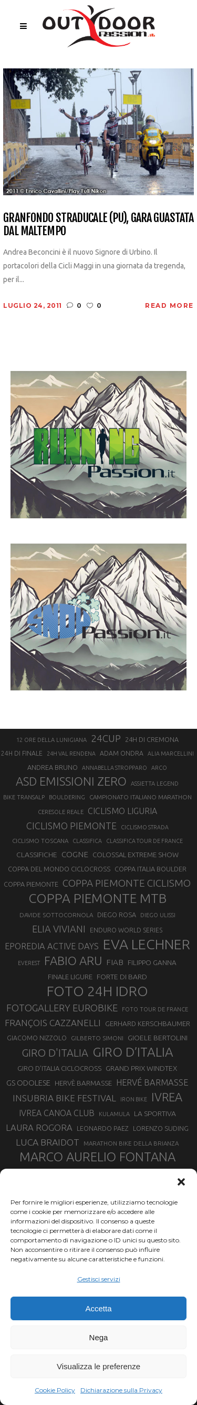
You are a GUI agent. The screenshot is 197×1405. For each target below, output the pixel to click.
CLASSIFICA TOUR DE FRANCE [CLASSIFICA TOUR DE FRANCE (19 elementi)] (144, 841)
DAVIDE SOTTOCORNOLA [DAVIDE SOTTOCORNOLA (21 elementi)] (56, 914)
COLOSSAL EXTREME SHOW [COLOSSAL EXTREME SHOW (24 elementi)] (135, 854)
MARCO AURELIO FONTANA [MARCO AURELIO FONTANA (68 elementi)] (97, 1157)
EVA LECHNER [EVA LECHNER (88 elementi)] (146, 944)
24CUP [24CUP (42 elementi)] (106, 738)
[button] (181, 1182)
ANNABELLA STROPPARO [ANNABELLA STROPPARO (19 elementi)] (114, 768)
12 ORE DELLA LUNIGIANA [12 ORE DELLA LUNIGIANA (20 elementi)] (51, 740)
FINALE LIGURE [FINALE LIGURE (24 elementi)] (70, 976)
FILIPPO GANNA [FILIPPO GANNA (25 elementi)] (152, 963)
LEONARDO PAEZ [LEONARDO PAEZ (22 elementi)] (103, 1128)
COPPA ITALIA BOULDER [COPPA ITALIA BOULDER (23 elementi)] (150, 868)
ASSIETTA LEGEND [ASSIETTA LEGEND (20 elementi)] (155, 783)
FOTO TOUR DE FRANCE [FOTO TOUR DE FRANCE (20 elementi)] (155, 1009)
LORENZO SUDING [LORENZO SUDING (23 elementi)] (161, 1128)
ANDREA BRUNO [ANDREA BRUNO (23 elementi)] (52, 767)
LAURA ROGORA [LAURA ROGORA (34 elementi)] (39, 1127)
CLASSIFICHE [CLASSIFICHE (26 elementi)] (36, 854)
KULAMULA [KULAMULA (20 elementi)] (114, 1114)
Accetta (98, 1308)
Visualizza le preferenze (98, 1366)
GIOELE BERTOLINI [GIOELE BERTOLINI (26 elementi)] (158, 1037)
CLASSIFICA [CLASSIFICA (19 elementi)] (87, 841)
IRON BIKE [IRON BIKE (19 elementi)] (133, 1099)
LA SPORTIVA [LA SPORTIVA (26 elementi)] (155, 1113)
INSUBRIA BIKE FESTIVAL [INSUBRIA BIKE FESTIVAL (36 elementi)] (64, 1098)
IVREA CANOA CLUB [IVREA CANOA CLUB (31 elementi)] (57, 1113)
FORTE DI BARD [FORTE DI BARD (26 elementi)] (122, 976)
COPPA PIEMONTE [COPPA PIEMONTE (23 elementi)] (31, 884)
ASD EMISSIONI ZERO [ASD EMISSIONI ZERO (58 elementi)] (71, 781)
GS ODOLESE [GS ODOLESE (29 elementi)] (28, 1082)
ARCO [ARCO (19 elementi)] (159, 768)
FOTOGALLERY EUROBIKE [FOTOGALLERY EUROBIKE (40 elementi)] (62, 1007)
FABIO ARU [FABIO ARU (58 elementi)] (73, 960)
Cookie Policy (55, 1390)
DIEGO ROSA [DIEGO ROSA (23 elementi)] (116, 914)
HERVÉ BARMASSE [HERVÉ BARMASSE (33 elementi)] (152, 1082)
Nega (98, 1337)
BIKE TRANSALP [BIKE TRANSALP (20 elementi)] (24, 797)
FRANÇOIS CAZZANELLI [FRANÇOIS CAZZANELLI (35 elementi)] (53, 1023)
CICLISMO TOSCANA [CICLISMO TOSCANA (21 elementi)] (40, 840)
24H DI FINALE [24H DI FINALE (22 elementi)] (22, 753)
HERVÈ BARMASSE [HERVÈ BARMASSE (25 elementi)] (83, 1083)
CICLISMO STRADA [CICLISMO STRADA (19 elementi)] (145, 827)
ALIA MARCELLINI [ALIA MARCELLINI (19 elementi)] (171, 753)
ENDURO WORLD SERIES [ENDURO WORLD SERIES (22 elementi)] (126, 930)
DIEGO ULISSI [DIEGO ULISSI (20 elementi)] (157, 915)
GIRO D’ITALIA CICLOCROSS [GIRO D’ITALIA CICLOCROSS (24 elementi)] (59, 1068)
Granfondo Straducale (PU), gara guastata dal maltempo (98, 224)
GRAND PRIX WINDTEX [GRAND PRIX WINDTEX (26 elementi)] (141, 1068)
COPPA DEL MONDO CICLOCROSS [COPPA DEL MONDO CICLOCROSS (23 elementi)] (59, 868)
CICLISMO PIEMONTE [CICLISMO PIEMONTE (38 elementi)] (71, 825)
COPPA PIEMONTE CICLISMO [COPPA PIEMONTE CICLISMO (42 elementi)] (127, 883)
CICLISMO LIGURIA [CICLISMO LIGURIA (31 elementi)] (122, 811)
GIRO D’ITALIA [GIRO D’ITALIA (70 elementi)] (132, 1052)
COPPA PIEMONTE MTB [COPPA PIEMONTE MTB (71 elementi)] (97, 898)
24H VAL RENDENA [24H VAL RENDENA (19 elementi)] (71, 753)
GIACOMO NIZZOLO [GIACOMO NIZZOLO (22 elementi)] (37, 1038)
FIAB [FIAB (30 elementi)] (114, 962)
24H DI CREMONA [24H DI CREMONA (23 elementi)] (152, 739)
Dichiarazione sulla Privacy (121, 1390)
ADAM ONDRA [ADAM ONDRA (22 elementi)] (121, 753)
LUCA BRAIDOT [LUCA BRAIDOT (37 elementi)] (47, 1142)
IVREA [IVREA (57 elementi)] (166, 1096)
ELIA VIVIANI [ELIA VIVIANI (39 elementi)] (59, 929)
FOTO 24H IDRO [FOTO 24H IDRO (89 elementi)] (97, 991)
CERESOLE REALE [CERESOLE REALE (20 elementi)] (61, 812)
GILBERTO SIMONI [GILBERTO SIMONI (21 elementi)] (97, 1038)
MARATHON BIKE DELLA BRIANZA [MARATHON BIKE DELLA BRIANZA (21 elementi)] (131, 1143)
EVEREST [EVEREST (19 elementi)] (29, 963)
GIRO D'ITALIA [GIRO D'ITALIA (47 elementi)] (55, 1053)
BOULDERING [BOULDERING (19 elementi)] (67, 797)
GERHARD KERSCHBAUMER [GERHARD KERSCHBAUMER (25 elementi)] (147, 1024)
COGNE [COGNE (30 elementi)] (74, 854)
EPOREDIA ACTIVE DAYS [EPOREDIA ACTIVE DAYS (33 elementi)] (52, 946)
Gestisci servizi (98, 1279)
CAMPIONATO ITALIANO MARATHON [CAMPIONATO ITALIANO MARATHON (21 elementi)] (140, 797)
